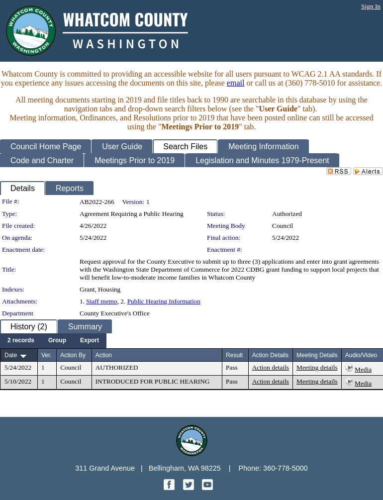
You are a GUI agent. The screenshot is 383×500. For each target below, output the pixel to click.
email (236, 83)
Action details (270, 367)
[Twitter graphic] (189, 487)
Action (104, 355)
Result (234, 355)
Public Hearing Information (163, 301)
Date (10, 355)
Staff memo (101, 301)
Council (282, 225)
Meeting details (317, 367)
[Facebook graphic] (170, 487)
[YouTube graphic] (207, 487)
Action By (73, 355)
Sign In (371, 6)
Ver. (46, 355)
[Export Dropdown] (89, 341)
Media (363, 369)
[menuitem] (20, 341)
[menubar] (53, 340)
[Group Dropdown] (57, 341)
